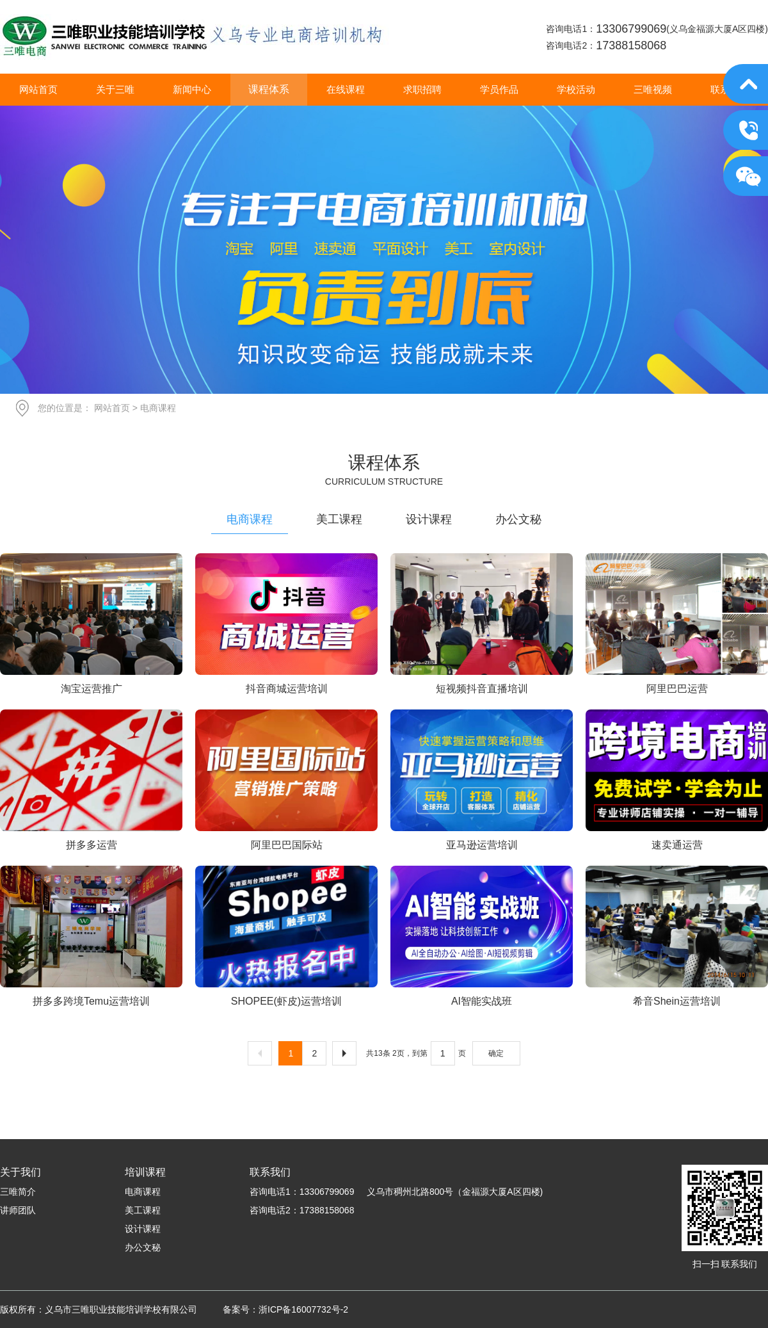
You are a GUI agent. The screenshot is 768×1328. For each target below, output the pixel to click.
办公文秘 (518, 519)
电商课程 (250, 519)
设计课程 (429, 519)
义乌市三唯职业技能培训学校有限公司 (194, 37)
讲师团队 (18, 1210)
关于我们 (20, 1172)
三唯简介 (18, 1191)
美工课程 (339, 519)
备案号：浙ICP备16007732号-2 (285, 1309)
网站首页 (112, 408)
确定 (496, 1053)
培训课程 (145, 1172)
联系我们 (270, 1172)
